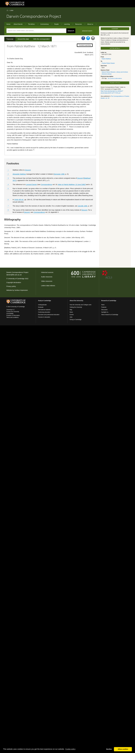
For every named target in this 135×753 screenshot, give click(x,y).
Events (72, 314)
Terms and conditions (12, 317)
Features (103, 307)
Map (71, 309)
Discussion (104, 309)
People (56, 24)
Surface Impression (21, 290)
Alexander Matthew (19, 174)
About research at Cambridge (109, 314)
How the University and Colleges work (80, 304)
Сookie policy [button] (70, 749)
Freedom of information (13, 315)
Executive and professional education (48, 314)
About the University (76, 301)
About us (90, 24)
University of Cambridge (16, 278)
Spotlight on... (105, 312)
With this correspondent (41, 39)
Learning (67, 24)
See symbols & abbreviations (115, 78)
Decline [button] (109, 749)
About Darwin (18, 24)
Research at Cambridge (108, 301)
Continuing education (44, 312)
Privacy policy (11, 286)
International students (44, 309)
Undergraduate (42, 304)
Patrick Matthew (106, 59)
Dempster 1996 (59, 174)
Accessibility (9, 313)
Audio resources (46, 277)
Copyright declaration (13, 282)
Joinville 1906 (82, 206)
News (71, 312)
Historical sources (47, 272)
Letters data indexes (48, 285)
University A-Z (10, 309)
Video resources (46, 281)
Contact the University (12, 311)
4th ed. (19, 199)
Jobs (71, 317)
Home (7, 10)
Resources (78, 24)
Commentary (44, 24)
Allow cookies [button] (123, 749)
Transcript (9, 39)
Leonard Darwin (31, 184)
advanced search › (87, 31)
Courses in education (44, 317)
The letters (31, 24)
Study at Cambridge (44, 301)
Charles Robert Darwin (108, 63)
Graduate (40, 307)
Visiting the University (76, 307)
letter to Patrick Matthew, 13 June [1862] (72, 184)
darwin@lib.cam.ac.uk (14, 275)
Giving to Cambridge (75, 319)
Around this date (23, 39)
